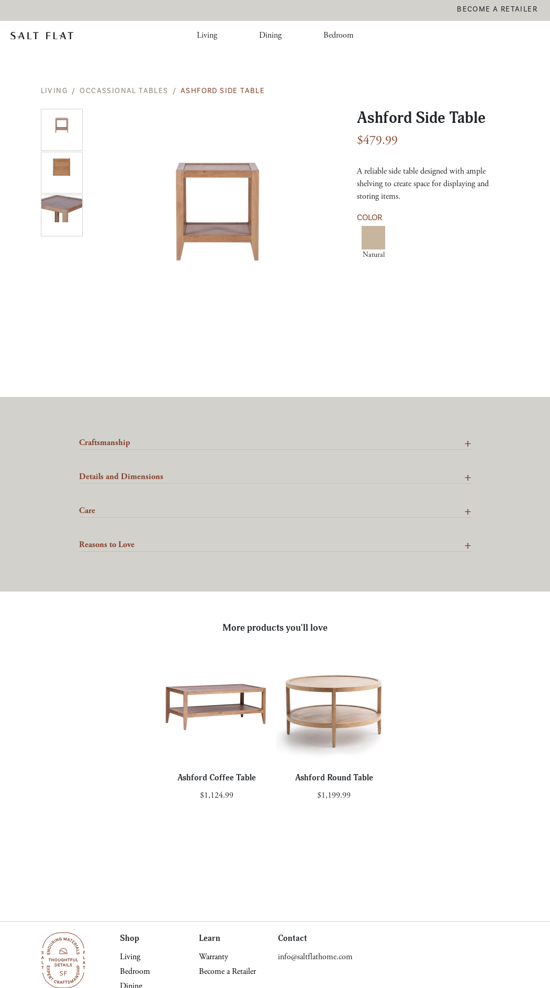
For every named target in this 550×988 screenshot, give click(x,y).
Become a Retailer (497, 9)
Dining (270, 35)
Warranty (213, 956)
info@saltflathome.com (315, 956)
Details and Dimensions (121, 476)
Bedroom (338, 35)
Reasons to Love (106, 544)
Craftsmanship (104, 442)
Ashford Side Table (223, 91)
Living (207, 35)
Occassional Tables (124, 91)
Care (87, 510)
